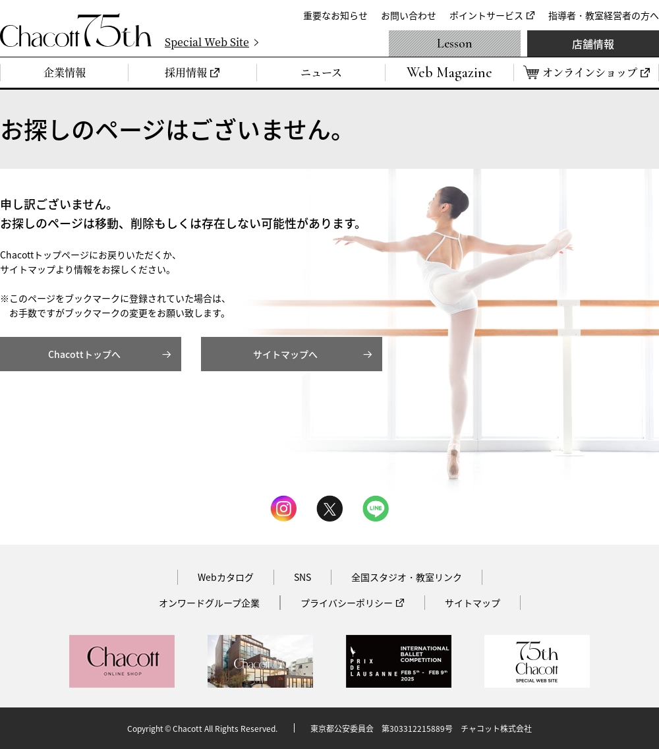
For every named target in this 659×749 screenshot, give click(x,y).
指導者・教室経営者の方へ (603, 15)
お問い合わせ (408, 15)
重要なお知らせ (335, 15)
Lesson (455, 43)
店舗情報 (593, 43)
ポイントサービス (486, 15)
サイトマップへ (285, 354)
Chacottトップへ (84, 354)
